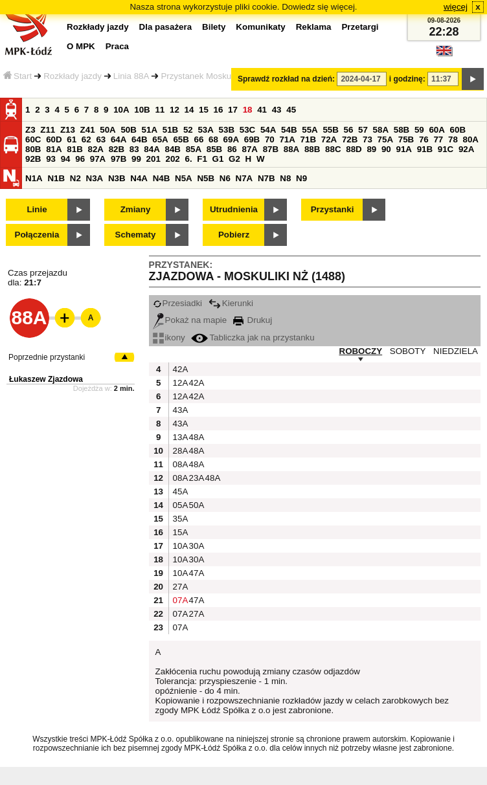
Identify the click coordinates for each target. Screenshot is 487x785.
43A (179, 410)
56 (349, 130)
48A (195, 437)
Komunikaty (260, 27)
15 (204, 110)
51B (170, 130)
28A (179, 451)
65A (160, 139)
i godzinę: (407, 78)
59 (419, 130)
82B (116, 149)
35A (179, 519)
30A (195, 546)
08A (179, 464)
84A (151, 149)
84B (172, 149)
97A (98, 159)
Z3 (30, 130)
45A (179, 491)
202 (173, 159)
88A (291, 149)
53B (226, 130)
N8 (285, 178)
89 (371, 149)
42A (179, 369)
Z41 (87, 130)
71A (287, 139)
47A (195, 573)
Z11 (47, 130)
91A (403, 149)
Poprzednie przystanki (46, 357)
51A (149, 130)
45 (291, 110)
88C (333, 149)
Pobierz (233, 234)
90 (386, 149)
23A (195, 478)
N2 (75, 178)
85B (214, 149)
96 (80, 159)
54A (268, 130)
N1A (34, 178)
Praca (117, 46)
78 (453, 139)
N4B (161, 178)
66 (199, 139)
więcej (456, 7)
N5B (205, 178)
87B (270, 149)
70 (270, 139)
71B (308, 139)
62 (86, 139)
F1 (202, 159)
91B (425, 149)
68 (213, 139)
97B (118, 159)
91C (445, 149)
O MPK (81, 46)
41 (262, 110)
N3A (95, 178)
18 (248, 110)
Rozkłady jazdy (72, 76)
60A (436, 130)
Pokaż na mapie (190, 320)
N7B (266, 178)
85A (193, 149)
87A (249, 149)
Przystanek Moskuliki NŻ (208, 76)
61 (71, 139)
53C (247, 130)
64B (139, 139)
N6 (225, 178)
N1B (56, 178)
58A (381, 130)
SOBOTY (408, 351)
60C (33, 139)
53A (205, 130)
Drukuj (252, 320)
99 (136, 159)
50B (128, 130)
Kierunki (231, 303)
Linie (37, 209)
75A (385, 139)
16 (218, 110)
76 (424, 139)
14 (189, 110)
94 (66, 159)
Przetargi (359, 27)
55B (330, 130)
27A (179, 587)
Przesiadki (177, 303)
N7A (244, 178)
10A (121, 110)
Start (17, 76)
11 (159, 110)
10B (142, 110)
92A (466, 149)
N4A (139, 178)
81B (74, 149)
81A (54, 149)
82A (95, 149)
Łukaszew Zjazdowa (46, 379)
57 (363, 130)
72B (349, 139)
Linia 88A (131, 76)
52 (188, 130)
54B (289, 130)
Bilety (213, 27)
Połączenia (37, 234)
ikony (169, 337)
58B (401, 130)
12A (179, 383)
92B (33, 159)
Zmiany (135, 209)
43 (277, 110)
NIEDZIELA (455, 351)
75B (406, 139)
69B (252, 139)
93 (51, 159)
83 (134, 149)
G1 (218, 159)
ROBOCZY (361, 351)
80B (33, 149)
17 (233, 110)
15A (179, 532)
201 (153, 159)
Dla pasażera (165, 27)
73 (367, 139)
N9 (301, 178)
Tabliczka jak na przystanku (252, 337)
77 (438, 139)
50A (107, 130)
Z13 (67, 130)
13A (179, 437)
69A (231, 139)
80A (471, 139)
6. (188, 159)
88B (312, 149)
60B (458, 130)
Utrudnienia (234, 209)
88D (353, 149)
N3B (117, 178)
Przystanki (332, 209)
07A (179, 600)
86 (232, 149)
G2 (234, 159)
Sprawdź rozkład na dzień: (286, 78)
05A (179, 505)
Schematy (135, 234)
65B (180, 139)
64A (118, 139)
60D (54, 139)
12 (174, 110)
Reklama (314, 27)
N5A (183, 178)
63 (101, 139)
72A (329, 139)
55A (309, 130)
